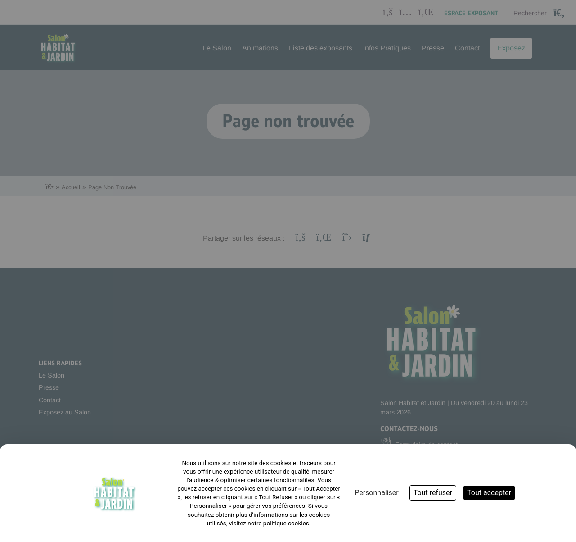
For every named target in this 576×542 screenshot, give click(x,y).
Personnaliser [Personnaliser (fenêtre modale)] (377, 492)
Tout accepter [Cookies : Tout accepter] (489, 492)
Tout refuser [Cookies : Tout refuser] (433, 492)
